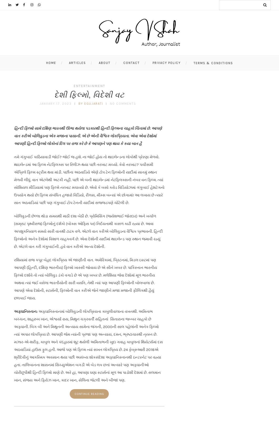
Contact (131, 63)
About (104, 63)
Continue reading (89, 394)
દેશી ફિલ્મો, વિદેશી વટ (89, 95)
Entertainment (89, 86)
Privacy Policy (167, 63)
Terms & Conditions (213, 63)
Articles (77, 63)
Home (51, 63)
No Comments (123, 103)
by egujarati (91, 103)
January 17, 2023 (56, 103)
